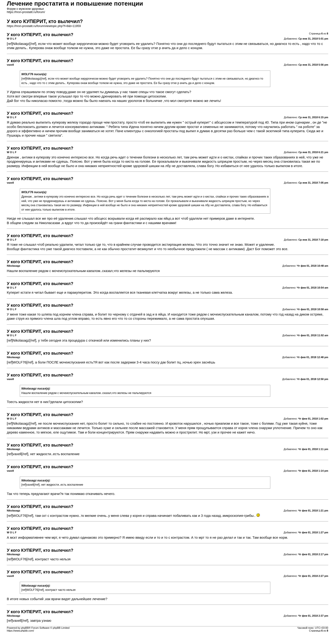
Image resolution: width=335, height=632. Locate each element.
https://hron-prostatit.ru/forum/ (26, 12)
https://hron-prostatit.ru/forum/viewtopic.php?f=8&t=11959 (44, 26)
